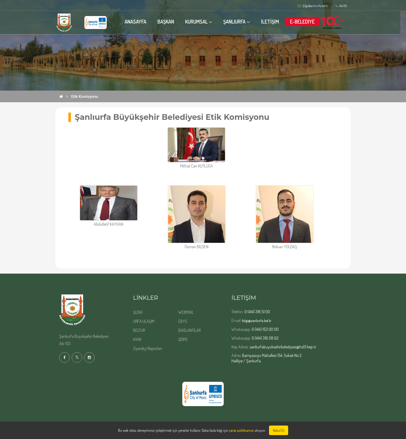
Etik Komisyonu (84, 96)
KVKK (137, 339)
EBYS (182, 321)
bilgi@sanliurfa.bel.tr (256, 320)
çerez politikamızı (241, 430)
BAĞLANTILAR (189, 330)
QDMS (183, 339)
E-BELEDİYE (305, 21)
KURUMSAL (199, 21)
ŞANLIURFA (237, 21)
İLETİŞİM (273, 21)
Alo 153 (341, 6)
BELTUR (139, 330)
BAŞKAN (168, 21)
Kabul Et (278, 430)
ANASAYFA (138, 21)
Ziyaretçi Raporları (147, 348)
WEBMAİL (186, 312)
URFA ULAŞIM (143, 321)
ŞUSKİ (137, 312)
